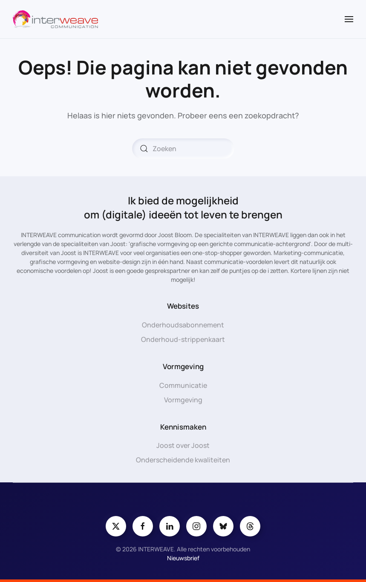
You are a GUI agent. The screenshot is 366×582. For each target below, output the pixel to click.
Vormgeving (183, 399)
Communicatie (183, 385)
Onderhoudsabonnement (183, 325)
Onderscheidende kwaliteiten (183, 459)
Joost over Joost (183, 445)
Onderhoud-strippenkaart (183, 339)
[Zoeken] (183, 148)
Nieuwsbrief (183, 558)
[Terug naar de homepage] (55, 19)
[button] (349, 19)
